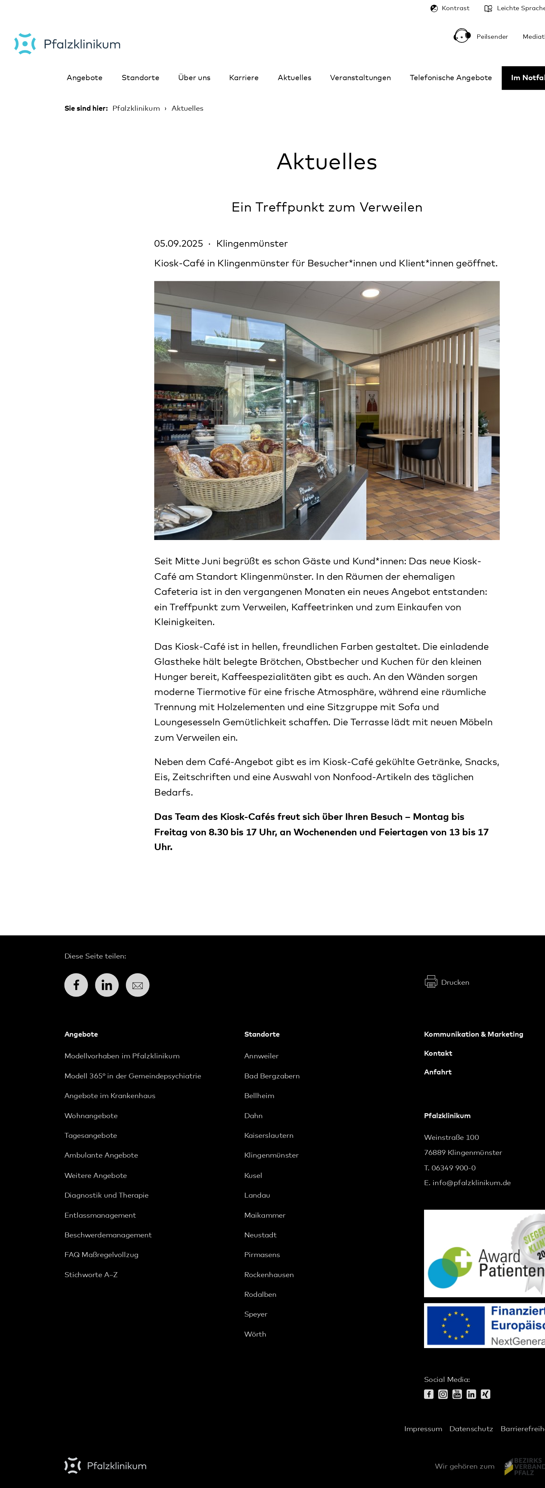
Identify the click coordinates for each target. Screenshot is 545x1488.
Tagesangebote (90, 1136)
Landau (257, 1195)
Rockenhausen (269, 1275)
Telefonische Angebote (451, 78)
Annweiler (261, 1056)
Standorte (140, 78)
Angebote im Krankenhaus (109, 1096)
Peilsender (489, 38)
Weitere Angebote (95, 1175)
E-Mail (141, 985)
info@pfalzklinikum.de (472, 1183)
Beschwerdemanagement (108, 1235)
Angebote (85, 78)
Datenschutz (471, 1429)
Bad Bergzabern (272, 1076)
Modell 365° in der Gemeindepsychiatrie (132, 1076)
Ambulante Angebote (101, 1156)
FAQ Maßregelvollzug (101, 1255)
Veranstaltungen (360, 78)
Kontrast (455, 8)
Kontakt (438, 1053)
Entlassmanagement (100, 1215)
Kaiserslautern (269, 1136)
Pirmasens (262, 1255)
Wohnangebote (91, 1116)
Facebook (79, 985)
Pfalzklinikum (67, 44)
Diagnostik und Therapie (106, 1195)
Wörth (255, 1334)
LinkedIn (110, 985)
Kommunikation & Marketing (473, 1035)
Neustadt (260, 1235)
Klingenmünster (271, 1156)
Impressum (423, 1429)
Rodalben (260, 1294)
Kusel (253, 1175)
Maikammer (265, 1215)
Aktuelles (294, 78)
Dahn (253, 1116)
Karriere (244, 78)
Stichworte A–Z (91, 1275)
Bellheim (259, 1096)
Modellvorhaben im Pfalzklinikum (121, 1056)
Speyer (256, 1315)
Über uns (194, 78)
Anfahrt (438, 1072)
